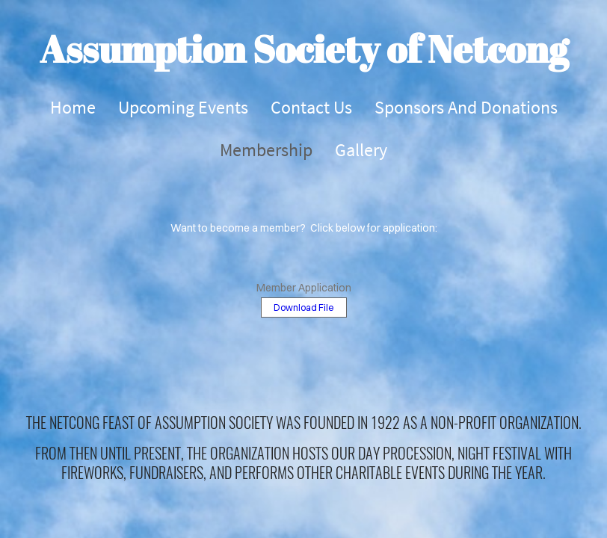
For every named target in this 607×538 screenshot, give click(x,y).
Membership (266, 149)
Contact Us (311, 107)
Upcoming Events (183, 107)
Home (73, 107)
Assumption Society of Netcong (304, 48)
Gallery (361, 149)
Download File (304, 307)
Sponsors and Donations (466, 107)
